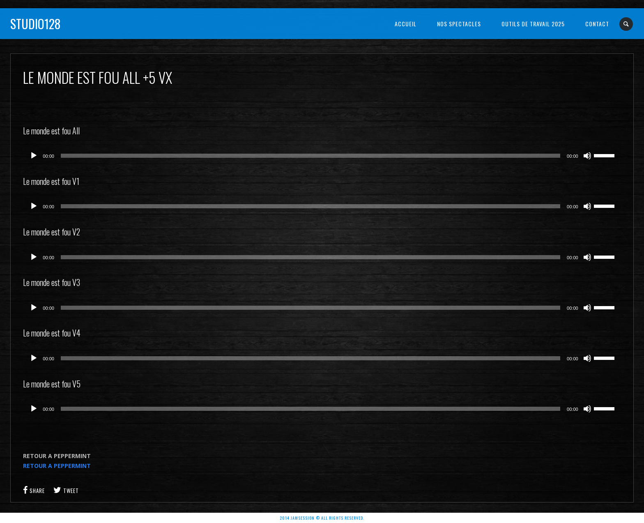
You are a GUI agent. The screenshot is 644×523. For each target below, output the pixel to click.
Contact (597, 23)
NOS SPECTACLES (459, 23)
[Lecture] (34, 156)
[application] (322, 155)
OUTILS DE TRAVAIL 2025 (533, 23)
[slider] (310, 156)
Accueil (405, 23)
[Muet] (587, 156)
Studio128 (35, 23)
